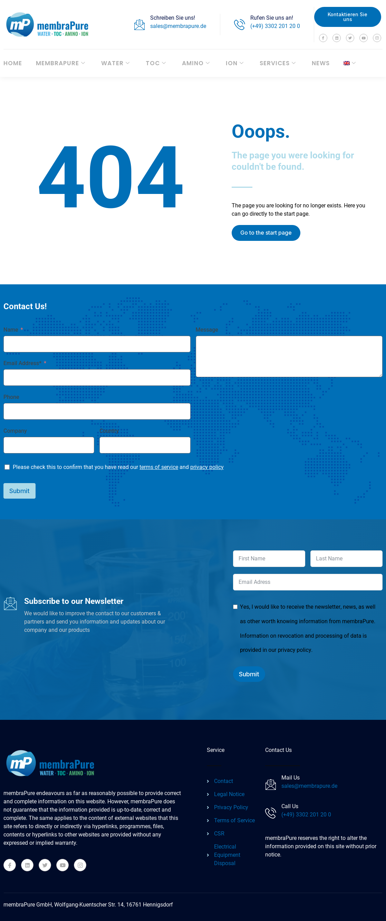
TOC (156, 63)
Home (12, 63)
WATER (115, 63)
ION (235, 63)
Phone (11, 397)
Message (207, 330)
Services (278, 63)
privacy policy (207, 467)
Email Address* (22, 363)
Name (10, 330)
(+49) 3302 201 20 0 (275, 26)
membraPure (60, 63)
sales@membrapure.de (178, 26)
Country (109, 431)
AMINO (196, 63)
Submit (19, 490)
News (321, 63)
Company (15, 431)
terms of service (158, 467)
